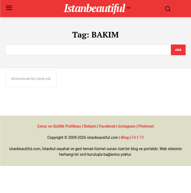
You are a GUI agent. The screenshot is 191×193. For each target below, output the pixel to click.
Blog (125, 137)
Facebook (107, 126)
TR (141, 137)
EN (134, 137)
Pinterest (146, 126)
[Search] (178, 49)
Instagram (127, 126)
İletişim (90, 126)
